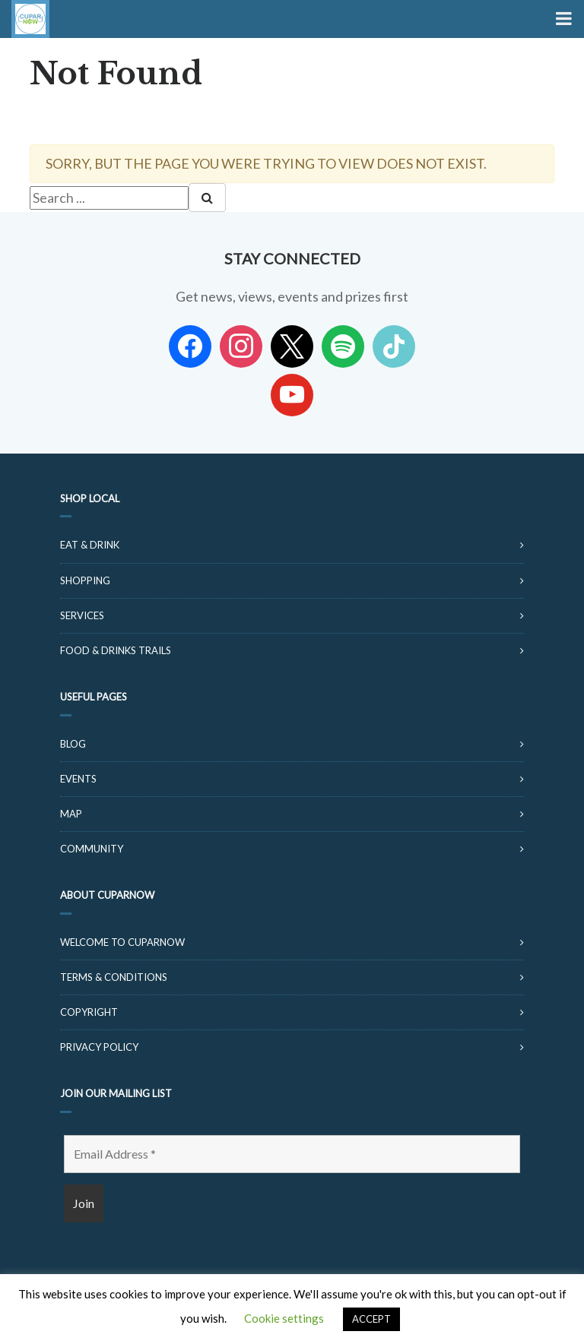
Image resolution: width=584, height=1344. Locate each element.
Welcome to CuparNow (122, 942)
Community (91, 849)
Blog (73, 744)
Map (71, 814)
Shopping (85, 580)
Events (78, 779)
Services (82, 615)
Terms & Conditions (113, 977)
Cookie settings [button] (284, 1318)
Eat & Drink (89, 545)
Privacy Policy (99, 1047)
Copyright (89, 1012)
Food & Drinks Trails (115, 650)
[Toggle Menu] (562, 19)
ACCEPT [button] (371, 1319)
